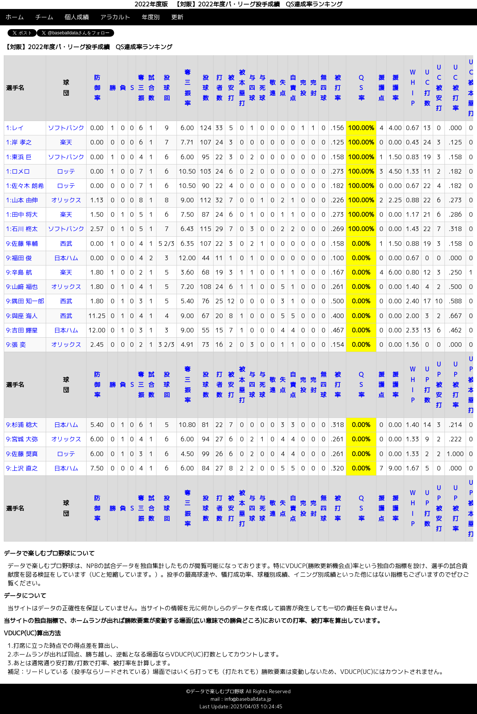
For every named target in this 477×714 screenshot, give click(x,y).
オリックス (66, 200)
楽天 (66, 142)
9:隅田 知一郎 (25, 301)
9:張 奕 (16, 344)
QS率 (361, 87)
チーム (44, 17)
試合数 (151, 87)
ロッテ (66, 171)
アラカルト (115, 17)
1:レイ (15, 128)
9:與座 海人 (22, 316)
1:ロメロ (18, 171)
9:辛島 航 (19, 272)
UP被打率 (455, 385)
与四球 (252, 87)
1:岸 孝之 (19, 142)
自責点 (293, 87)
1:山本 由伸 (22, 200)
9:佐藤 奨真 (22, 454)
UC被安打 (439, 88)
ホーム (15, 17)
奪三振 (141, 87)
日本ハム (66, 258)
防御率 (97, 87)
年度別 (151, 17)
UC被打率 (455, 88)
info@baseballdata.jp (248, 698)
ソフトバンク (66, 128)
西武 (66, 243)
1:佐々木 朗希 (25, 186)
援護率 (395, 87)
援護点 (381, 87)
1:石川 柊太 (22, 229)
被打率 (338, 87)
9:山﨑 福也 (22, 286)
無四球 (324, 87)
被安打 (231, 87)
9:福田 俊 (19, 258)
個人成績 (77, 17)
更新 (177, 17)
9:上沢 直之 (22, 468)
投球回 (167, 87)
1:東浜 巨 (19, 157)
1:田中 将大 (22, 214)
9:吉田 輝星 (22, 330)
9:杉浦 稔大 (22, 425)
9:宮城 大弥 (22, 439)
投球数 (206, 87)
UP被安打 (439, 385)
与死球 (262, 87)
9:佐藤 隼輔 (22, 243)
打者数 (219, 87)
